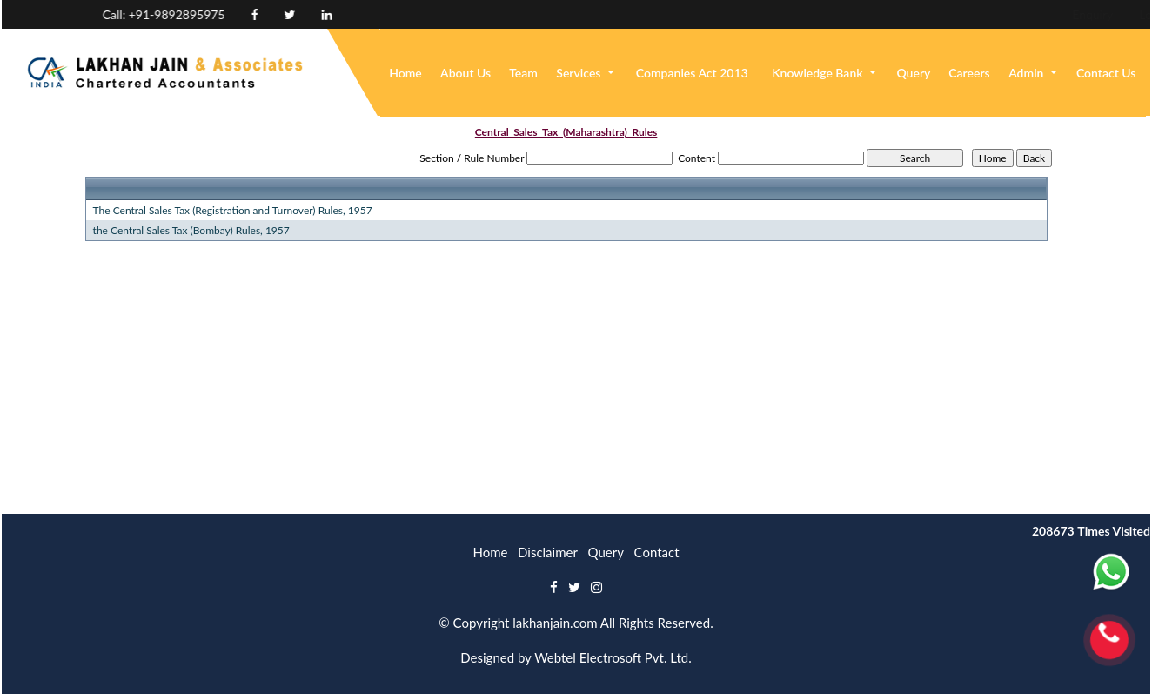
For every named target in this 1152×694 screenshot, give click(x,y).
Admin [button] (1027, 72)
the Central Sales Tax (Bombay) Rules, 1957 (191, 230)
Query (913, 72)
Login (1038, 14)
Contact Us (1106, 72)
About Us (465, 72)
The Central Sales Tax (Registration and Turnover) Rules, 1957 (232, 210)
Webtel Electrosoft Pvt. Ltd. (613, 657)
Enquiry (977, 14)
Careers (968, 72)
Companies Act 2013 (692, 72)
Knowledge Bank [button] (819, 72)
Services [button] (580, 72)
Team (523, 72)
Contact (657, 552)
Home (405, 72)
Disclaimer (548, 552)
